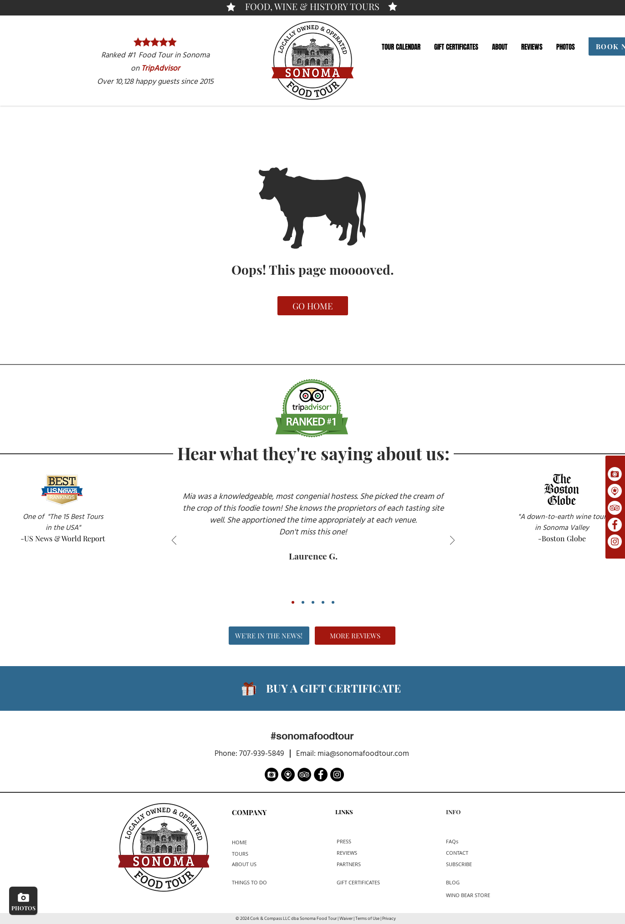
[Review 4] (323, 602)
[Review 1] (293, 602)
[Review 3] (313, 602)
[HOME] (247, 842)
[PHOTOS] (23, 901)
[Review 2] (303, 602)
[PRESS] (352, 841)
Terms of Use (367, 918)
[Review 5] (333, 602)
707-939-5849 (261, 754)
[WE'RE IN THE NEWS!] (269, 635)
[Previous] (174, 541)
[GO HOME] (312, 305)
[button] (401, 46)
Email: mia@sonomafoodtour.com (351, 754)
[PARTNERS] (357, 864)
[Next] (452, 541)
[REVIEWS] (353, 852)
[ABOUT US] (258, 864)
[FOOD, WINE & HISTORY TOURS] (312, 6)
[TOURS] (245, 853)
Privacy (389, 918)
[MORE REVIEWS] (355, 635)
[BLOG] (467, 882)
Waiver (346, 918)
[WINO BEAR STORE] (468, 895)
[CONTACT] (465, 852)
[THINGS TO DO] (253, 882)
